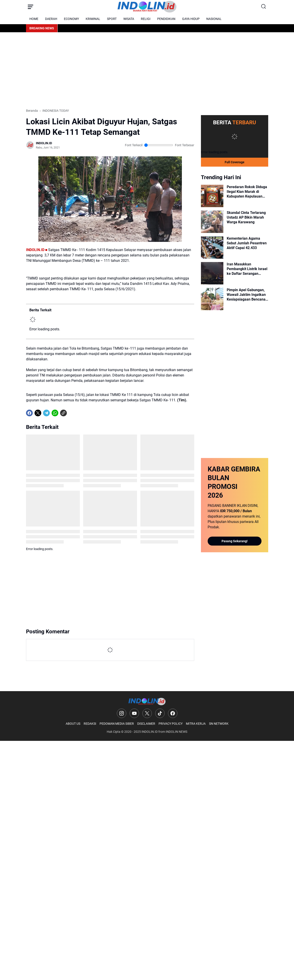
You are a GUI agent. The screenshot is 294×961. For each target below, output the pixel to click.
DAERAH (51, 19)
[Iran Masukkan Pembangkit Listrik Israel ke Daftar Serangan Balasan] (212, 273)
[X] (38, 413)
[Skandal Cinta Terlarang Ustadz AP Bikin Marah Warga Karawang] (212, 222)
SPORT (112, 19)
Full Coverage (234, 162)
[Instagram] (121, 713)
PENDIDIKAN (166, 19)
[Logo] (147, 701)
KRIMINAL (93, 19)
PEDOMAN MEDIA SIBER (117, 723)
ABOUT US (73, 723)
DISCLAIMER (146, 723)
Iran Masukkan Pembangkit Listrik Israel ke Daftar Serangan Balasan (247, 269)
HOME (33, 19)
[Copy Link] (63, 413)
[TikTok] (160, 713)
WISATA (128, 19)
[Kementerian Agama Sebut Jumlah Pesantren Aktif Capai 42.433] (212, 247)
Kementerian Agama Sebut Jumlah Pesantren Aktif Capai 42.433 (247, 243)
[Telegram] (46, 413)
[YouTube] (134, 713)
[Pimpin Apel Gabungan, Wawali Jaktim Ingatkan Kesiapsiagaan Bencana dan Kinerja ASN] (212, 299)
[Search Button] (263, 6)
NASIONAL (214, 19)
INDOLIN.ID (150, 731)
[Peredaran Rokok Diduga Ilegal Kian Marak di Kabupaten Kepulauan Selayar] (212, 196)
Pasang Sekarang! (235, 541)
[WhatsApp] (55, 413)
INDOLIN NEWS (176, 731)
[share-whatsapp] (72, 413)
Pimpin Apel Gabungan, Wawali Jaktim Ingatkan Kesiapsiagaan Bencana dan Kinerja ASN (246, 295)
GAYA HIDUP (191, 19)
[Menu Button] (30, 6)
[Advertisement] (147, 70)
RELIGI (145, 19)
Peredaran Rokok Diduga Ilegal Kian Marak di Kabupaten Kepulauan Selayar (247, 192)
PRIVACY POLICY (171, 723)
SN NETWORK (219, 723)
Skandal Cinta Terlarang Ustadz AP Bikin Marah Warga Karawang (246, 217)
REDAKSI (90, 723)
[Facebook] (29, 413)
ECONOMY (71, 19)
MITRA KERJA (196, 723)
